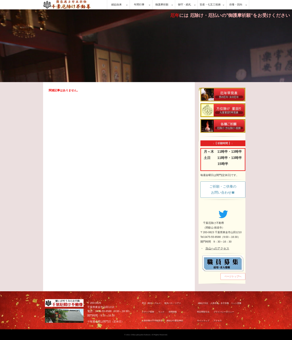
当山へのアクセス (217, 248)
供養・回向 (235, 4)
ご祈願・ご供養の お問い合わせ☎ (224, 189)
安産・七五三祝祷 (210, 4)
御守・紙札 (184, 4)
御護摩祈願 (161, 4)
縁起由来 (116, 4)
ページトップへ (232, 276)
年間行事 (139, 4)
